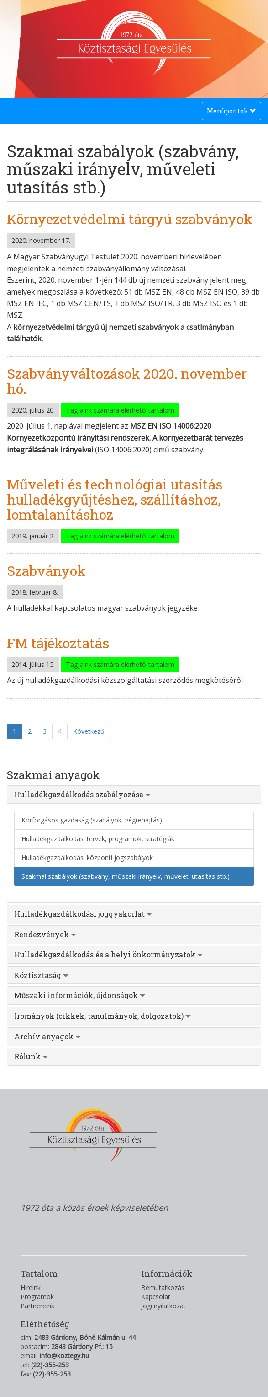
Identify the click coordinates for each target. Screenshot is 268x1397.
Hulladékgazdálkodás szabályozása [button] (82, 794)
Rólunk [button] (31, 1056)
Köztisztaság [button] (41, 975)
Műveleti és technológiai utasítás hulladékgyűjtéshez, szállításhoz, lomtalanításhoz (114, 499)
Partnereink (37, 1305)
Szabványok (46, 571)
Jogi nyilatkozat (163, 1305)
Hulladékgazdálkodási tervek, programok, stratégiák (97, 838)
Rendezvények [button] (45, 934)
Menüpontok (231, 113)
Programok (37, 1296)
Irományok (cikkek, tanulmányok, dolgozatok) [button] (102, 1016)
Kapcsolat (155, 1296)
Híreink (31, 1287)
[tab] (134, 794)
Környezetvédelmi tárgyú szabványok (129, 219)
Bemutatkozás (162, 1287)
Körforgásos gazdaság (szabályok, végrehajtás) (91, 820)
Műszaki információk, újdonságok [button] (79, 995)
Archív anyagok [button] (47, 1036)
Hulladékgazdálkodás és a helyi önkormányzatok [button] (108, 954)
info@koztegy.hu (64, 1355)
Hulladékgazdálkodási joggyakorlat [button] (83, 914)
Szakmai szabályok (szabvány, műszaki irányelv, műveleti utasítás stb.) (125, 876)
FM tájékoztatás (58, 643)
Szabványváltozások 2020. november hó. (127, 381)
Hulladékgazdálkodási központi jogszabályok (87, 857)
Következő (88, 731)
